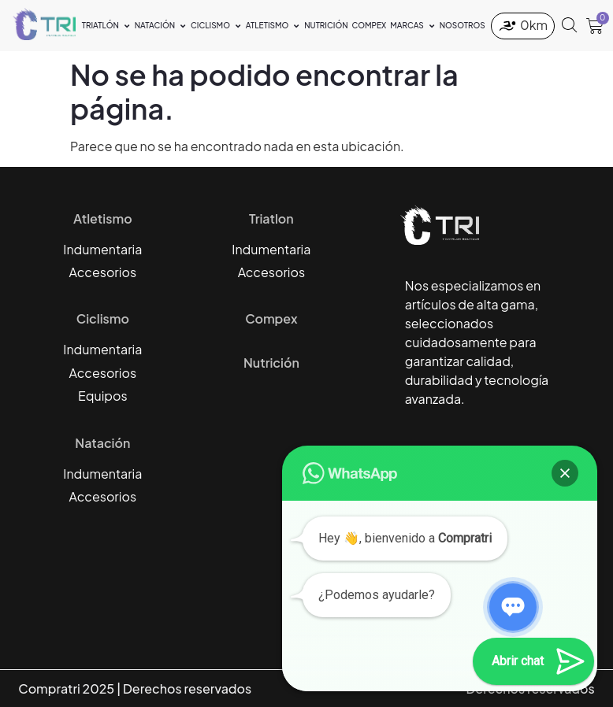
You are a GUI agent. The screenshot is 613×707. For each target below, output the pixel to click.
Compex (271, 318)
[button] (565, 473)
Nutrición (271, 362)
